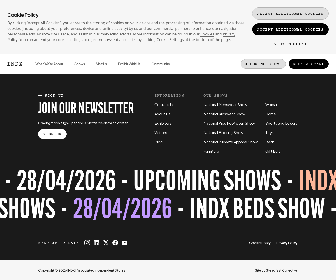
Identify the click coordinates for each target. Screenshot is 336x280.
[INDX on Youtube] (124, 242)
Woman (271, 104)
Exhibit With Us (126, 68)
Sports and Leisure (281, 123)
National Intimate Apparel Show (230, 141)
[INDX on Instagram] (87, 242)
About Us (162, 113)
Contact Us (164, 104)
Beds (270, 141)
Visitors (160, 132)
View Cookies (290, 44)
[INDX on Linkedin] (96, 242)
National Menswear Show (225, 104)
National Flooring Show (223, 132)
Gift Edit (272, 151)
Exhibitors (163, 123)
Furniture (211, 151)
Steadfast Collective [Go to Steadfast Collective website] (282, 270)
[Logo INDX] (14, 64)
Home (270, 113)
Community (158, 68)
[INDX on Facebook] (115, 242)
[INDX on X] (106, 242)
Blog (158, 141)
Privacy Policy (287, 243)
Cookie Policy (260, 243)
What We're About (46, 68)
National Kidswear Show (224, 113)
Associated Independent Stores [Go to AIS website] (101, 270)
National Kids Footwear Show (229, 123)
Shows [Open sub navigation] (77, 68)
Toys (269, 132)
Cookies (207, 34)
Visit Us (99, 68)
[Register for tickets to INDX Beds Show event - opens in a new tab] (168, 197)
